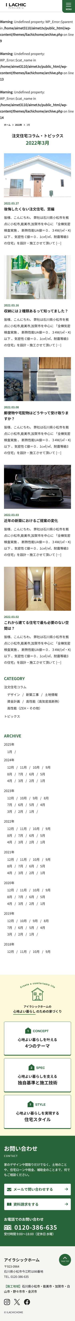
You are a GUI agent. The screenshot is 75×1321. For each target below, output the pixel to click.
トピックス (12, 716)
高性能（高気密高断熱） (43, 701)
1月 (9, 751)
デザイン (13, 694)
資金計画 (13, 701)
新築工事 (32, 694)
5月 (42, 774)
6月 (31, 774)
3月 (20, 780)
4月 (9, 780)
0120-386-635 (35, 1227)
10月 (36, 767)
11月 (23, 767)
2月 (31, 780)
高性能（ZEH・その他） (24, 708)
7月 (20, 774)
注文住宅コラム (15, 686)
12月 (10, 767)
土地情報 (51, 694)
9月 (48, 767)
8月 (9, 774)
